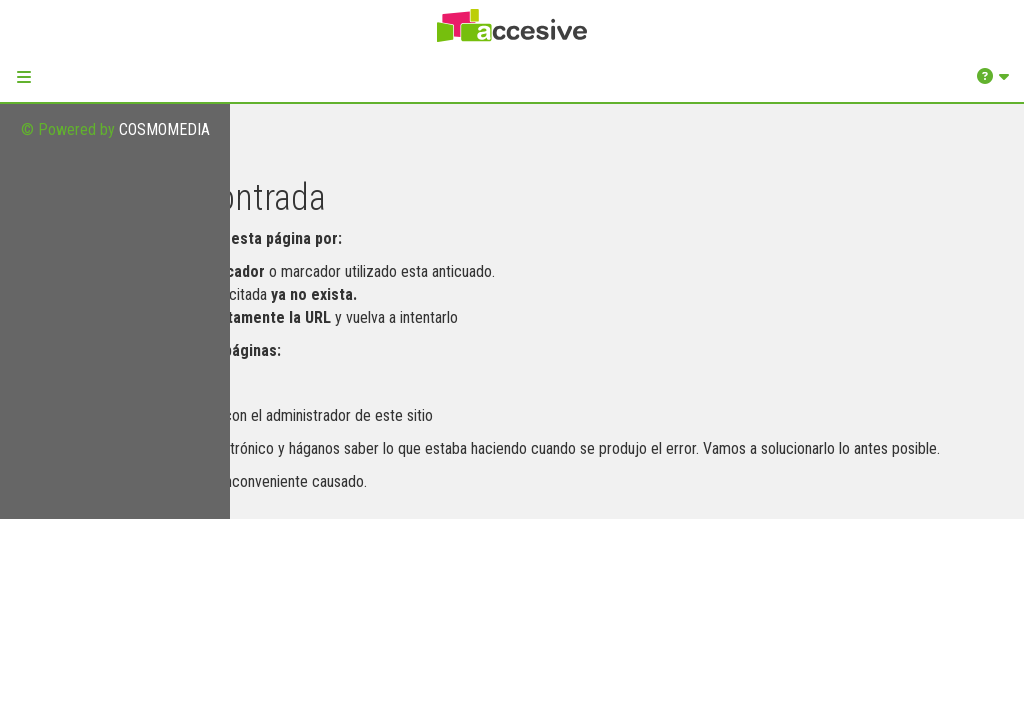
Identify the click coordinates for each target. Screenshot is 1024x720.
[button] (24, 77)
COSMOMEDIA (164, 129)
